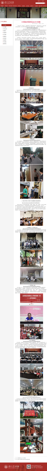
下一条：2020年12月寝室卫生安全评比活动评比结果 (22, 459)
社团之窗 (4, 32)
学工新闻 (4, 27)
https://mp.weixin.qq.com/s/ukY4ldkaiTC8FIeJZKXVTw (31, 397)
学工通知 (4, 25)
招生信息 (4, 38)
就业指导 (4, 40)
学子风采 (4, 34)
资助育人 (4, 30)
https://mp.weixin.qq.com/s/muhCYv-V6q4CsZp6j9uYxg (32, 228)
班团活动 (4, 36)
